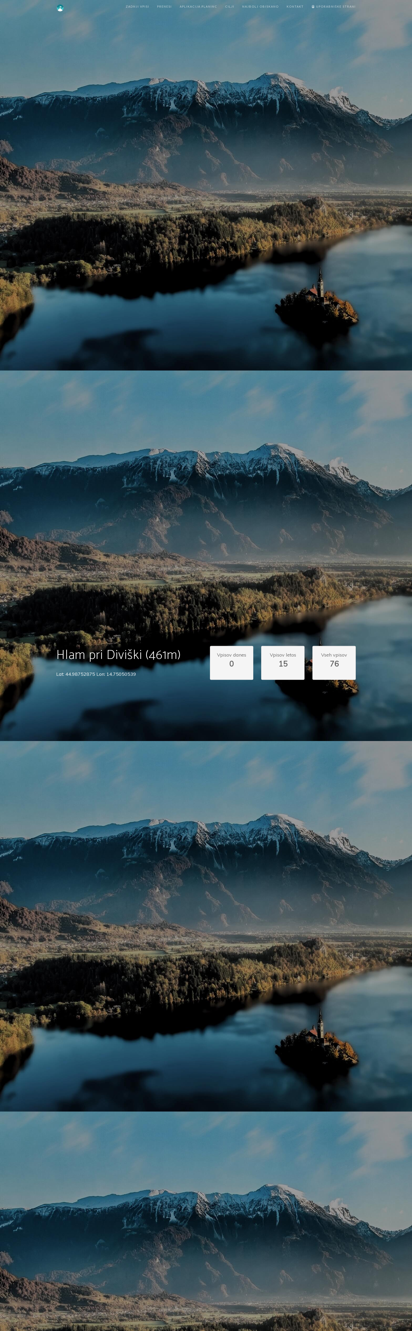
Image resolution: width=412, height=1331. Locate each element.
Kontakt (295, 6)
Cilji (229, 6)
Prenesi (164, 6)
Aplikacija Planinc (198, 6)
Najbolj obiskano (260, 6)
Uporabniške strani (334, 6)
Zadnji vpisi (137, 6)
